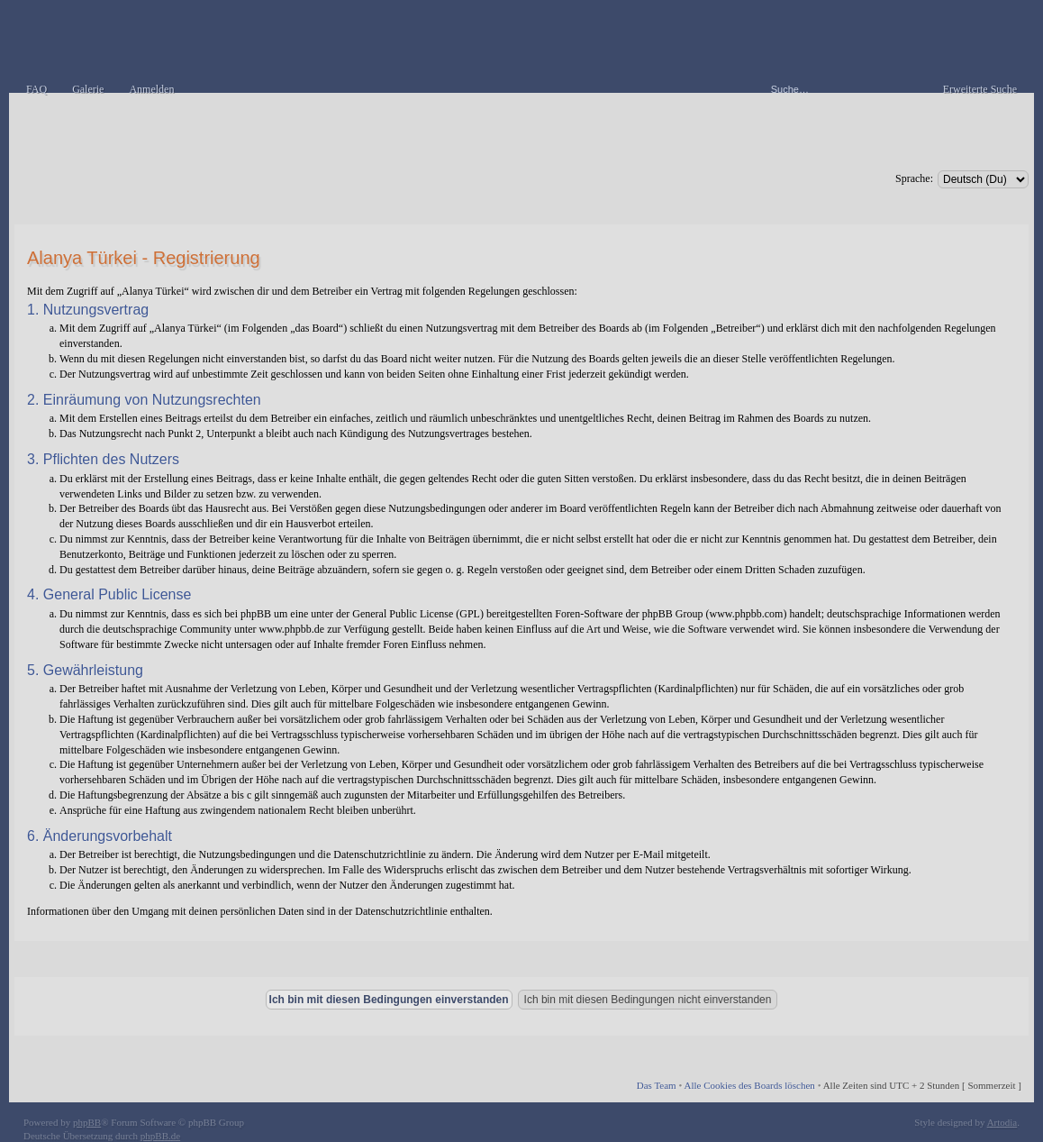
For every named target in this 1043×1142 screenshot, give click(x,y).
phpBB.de (160, 1135)
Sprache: (914, 178)
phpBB (87, 1122)
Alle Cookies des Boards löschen (749, 1085)
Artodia (1002, 1122)
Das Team (656, 1085)
